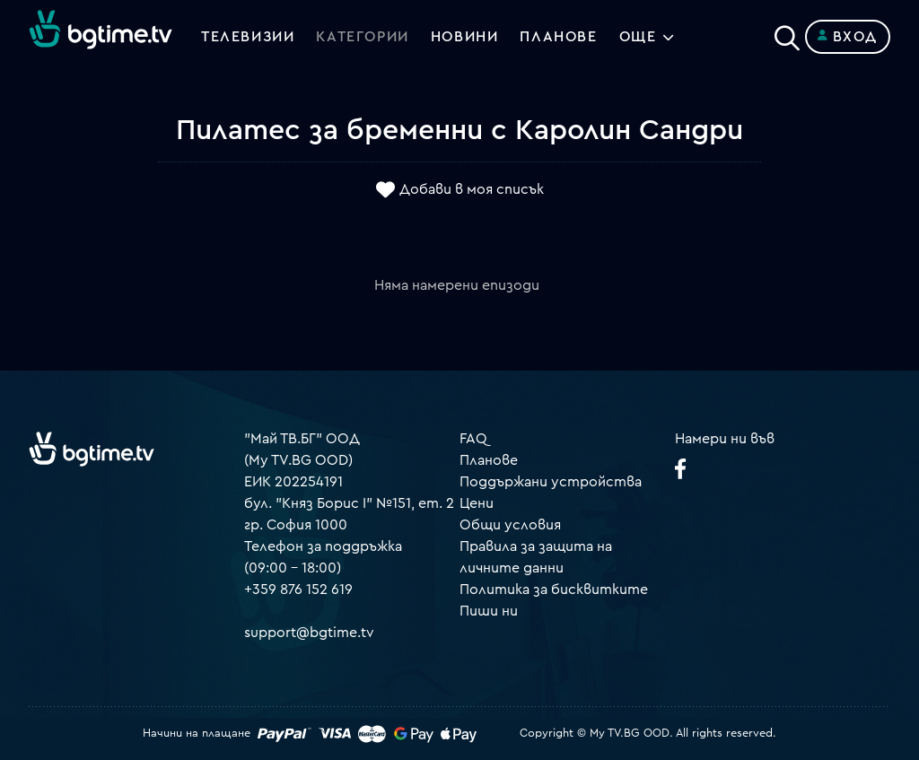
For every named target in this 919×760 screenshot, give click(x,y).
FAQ (473, 439)
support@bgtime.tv (309, 632)
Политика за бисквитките (554, 589)
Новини (465, 37)
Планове (489, 460)
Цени (477, 503)
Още (638, 37)
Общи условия (510, 525)
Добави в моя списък (471, 189)
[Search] (787, 33)
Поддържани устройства (551, 482)
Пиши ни (489, 611)
